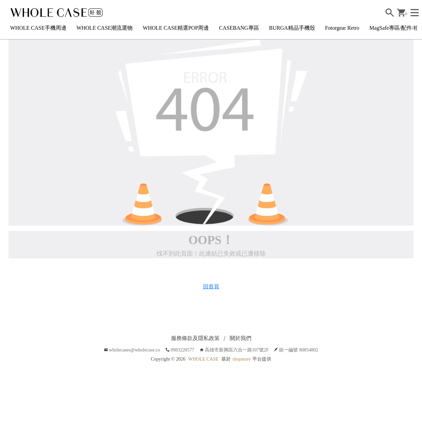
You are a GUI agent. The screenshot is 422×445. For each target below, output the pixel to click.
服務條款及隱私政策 (195, 338)
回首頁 (211, 286)
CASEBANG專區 (239, 28)
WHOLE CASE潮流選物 (105, 28)
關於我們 (240, 338)
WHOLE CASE (203, 359)
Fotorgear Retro (342, 28)
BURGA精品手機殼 (292, 28)
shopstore (241, 359)
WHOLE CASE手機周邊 (38, 28)
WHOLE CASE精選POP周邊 (176, 28)
